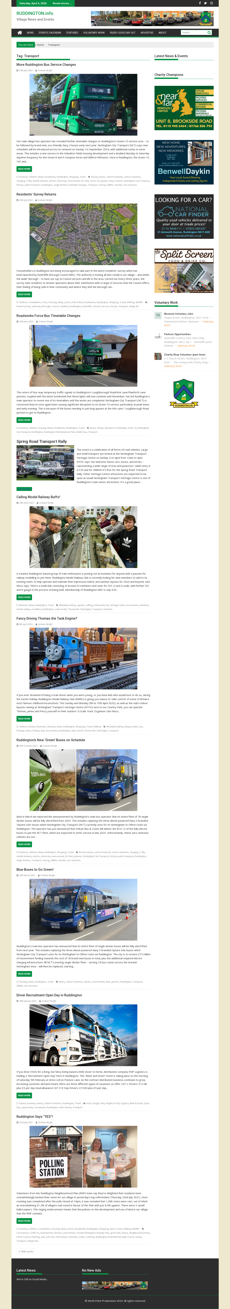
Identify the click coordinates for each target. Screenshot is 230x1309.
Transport (92, 184)
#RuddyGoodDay (67, 605)
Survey (114, 306)
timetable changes (77, 184)
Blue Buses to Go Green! (35, 869)
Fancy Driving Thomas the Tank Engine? (47, 618)
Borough (46, 306)
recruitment (39, 1107)
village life (134, 306)
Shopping (73, 176)
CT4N (28, 180)
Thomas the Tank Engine (79, 609)
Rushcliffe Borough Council (121, 1236)
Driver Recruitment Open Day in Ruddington (49, 995)
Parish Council (23, 1236)
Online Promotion (52, 1103)
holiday (35, 730)
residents (64, 306)
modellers (36, 609)
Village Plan (32, 1241)
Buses (102, 176)
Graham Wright (43, 70)
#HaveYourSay (23, 306)
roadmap (90, 1236)
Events (31, 726)
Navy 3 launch (115, 180)
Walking (130, 302)
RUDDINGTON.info (35, 13)
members (144, 605)
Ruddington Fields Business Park (59, 432)
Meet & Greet (136, 1103)
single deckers (61, 184)
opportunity (27, 1107)
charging (21, 180)
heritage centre (117, 605)
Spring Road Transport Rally (42, 441)
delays (100, 427)
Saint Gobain (65, 1107)
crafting (89, 605)
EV (82, 180)
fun (107, 605)
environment (74, 180)
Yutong (102, 184)
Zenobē (118, 184)
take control (77, 730)
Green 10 (94, 180)
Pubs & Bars (77, 302)
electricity (61, 180)
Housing (52, 302)
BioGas (94, 176)
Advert (22, 1103)
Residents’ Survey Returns (36, 194)
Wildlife (139, 302)
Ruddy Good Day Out (122, 32)
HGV (102, 1103)
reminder (72, 1236)
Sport (112, 1228)
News (30, 32)
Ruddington (62, 176)
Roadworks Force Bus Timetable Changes (48, 316)
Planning (35, 1236)
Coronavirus (22, 1232)
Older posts (27, 1251)
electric (52, 180)
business (23, 176)
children (33, 176)
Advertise (147, 32)
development (46, 1232)
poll (42, 1236)
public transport (32, 184)
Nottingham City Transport (136, 180)
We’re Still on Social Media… (32, 1279)
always (128, 726)
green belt (115, 1232)
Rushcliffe (86, 306)
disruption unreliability (115, 427)
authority (36, 306)
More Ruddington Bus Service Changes (46, 65)
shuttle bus (81, 432)
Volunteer (108, 609)
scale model (61, 609)
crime (44, 302)
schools (96, 306)
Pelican (20, 184)
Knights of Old (112, 1103)
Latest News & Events (171, 56)
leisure (125, 1232)
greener (104, 180)
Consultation (34, 302)
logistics (125, 1103)
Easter (135, 726)
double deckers (40, 180)
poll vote (50, 1236)
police (67, 302)
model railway (23, 609)
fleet (87, 180)
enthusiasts (99, 605)
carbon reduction (132, 176)
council (55, 306)
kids (43, 730)
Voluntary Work (94, 32)
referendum (61, 1236)
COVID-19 (34, 1232)
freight (96, 1103)
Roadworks (50, 176)
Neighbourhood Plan (139, 1232)
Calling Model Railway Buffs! (38, 497)
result (81, 1236)
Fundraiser (41, 726)
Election (58, 1232)
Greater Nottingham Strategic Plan (93, 1232)
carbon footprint (114, 176)
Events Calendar (50, 32)
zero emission (130, 184)
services (105, 306)
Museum (23, 605)
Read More (24, 169)
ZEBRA (110, 184)
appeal (80, 605)
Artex (88, 1103)
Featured (72, 32)
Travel (83, 176)
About (162, 32)
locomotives (132, 605)
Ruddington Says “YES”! (35, 1117)
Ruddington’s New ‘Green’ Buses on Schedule (51, 740)
